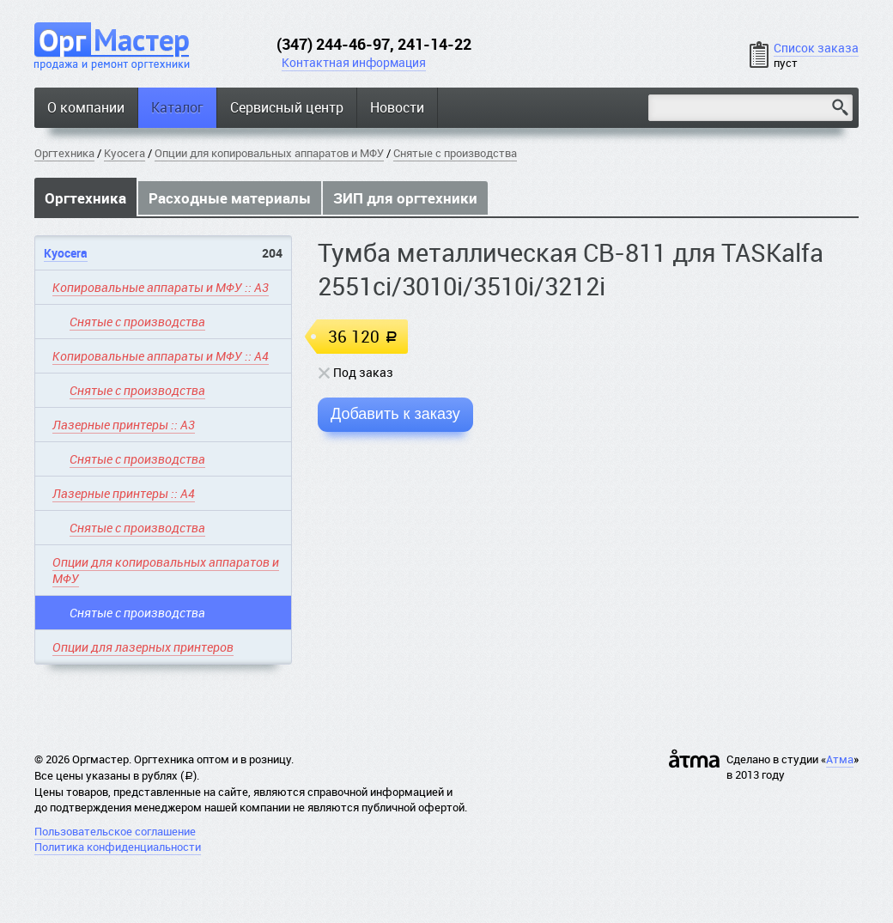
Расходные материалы (230, 198)
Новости (397, 107)
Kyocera (124, 153)
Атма (840, 759)
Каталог (177, 107)
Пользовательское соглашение (115, 831)
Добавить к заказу (395, 413)
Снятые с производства (455, 153)
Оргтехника (64, 153)
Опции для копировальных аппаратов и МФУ (269, 153)
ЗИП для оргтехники (405, 198)
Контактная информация (354, 62)
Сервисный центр (286, 107)
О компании (86, 107)
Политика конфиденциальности (117, 846)
